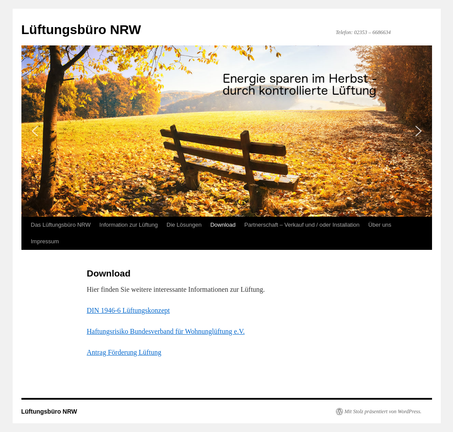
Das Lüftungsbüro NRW (61, 224)
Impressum (45, 241)
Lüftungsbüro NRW (81, 29)
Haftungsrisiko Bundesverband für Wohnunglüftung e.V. (166, 331)
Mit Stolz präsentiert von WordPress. (383, 411)
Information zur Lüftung (129, 224)
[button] (35, 131)
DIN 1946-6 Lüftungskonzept (128, 310)
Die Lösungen (183, 224)
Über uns (379, 224)
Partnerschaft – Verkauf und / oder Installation (302, 224)
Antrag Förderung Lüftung (124, 352)
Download (222, 224)
